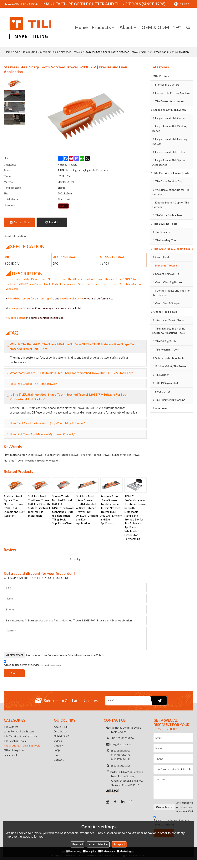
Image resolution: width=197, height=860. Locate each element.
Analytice (89, 851)
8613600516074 (120, 754)
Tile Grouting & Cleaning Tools (39, 51)
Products (101, 27)
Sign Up (33, 3)
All (16, 51)
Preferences (106, 851)
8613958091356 (120, 765)
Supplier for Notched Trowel (62, 454)
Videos (58, 741)
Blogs (57, 755)
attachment (14, 654)
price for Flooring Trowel (95, 454)
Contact (59, 760)
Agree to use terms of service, (32, 663)
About (126, 27)
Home (81, 27)
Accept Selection (98, 844)
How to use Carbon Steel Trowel (23, 454)
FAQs (57, 750)
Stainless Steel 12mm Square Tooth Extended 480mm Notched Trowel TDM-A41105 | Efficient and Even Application (111, 509)
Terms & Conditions (50, 664)
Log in (23, 3)
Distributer (60, 731)
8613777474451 (120, 759)
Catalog (58, 745)
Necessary (73, 851)
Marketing (124, 851)
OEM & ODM (155, 27)
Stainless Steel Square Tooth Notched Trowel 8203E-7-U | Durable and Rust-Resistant (15, 505)
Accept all (119, 844)
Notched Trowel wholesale (41, 459)
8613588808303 (120, 750)
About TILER (62, 726)
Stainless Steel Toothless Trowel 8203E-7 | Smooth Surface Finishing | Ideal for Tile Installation (39, 505)
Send (15, 672)
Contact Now (21, 221)
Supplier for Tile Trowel (126, 454)
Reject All (77, 844)
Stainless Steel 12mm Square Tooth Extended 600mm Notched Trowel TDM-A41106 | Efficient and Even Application (87, 509)
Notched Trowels (71, 51)
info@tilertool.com (121, 744)
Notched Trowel (13, 459)
